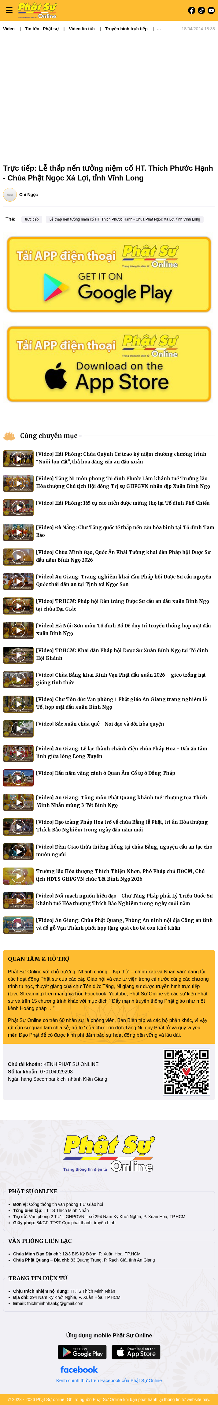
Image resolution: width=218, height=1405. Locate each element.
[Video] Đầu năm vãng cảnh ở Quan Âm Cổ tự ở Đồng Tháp (105, 773)
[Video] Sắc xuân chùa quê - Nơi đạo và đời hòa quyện (100, 724)
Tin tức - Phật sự (42, 28)
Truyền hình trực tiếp (126, 28)
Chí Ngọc (28, 194)
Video (9, 28)
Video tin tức (81, 28)
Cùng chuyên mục (48, 436)
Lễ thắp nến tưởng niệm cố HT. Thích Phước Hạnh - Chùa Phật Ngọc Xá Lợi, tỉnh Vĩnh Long (125, 219)
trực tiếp (32, 219)
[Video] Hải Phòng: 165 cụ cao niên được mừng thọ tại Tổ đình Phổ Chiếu (123, 503)
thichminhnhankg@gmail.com (55, 1303)
